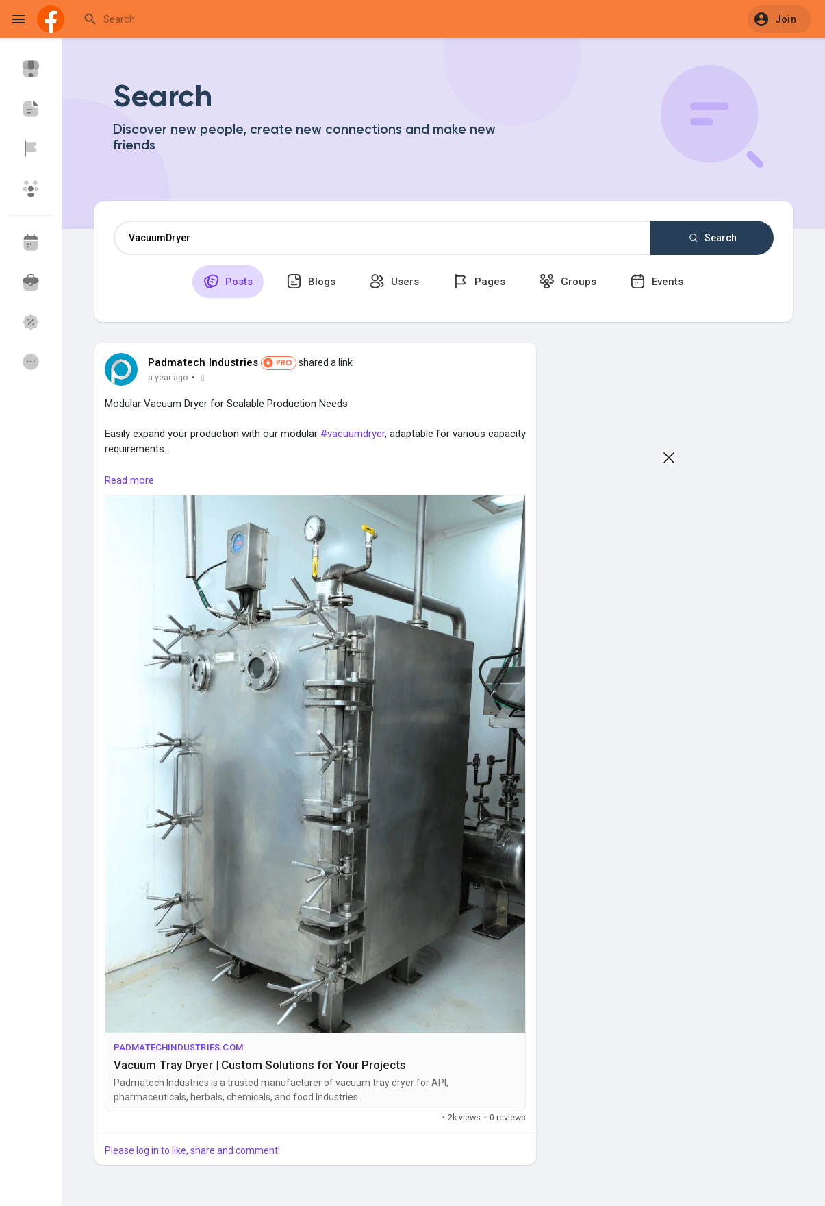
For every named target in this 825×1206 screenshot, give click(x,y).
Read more (129, 480)
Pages (479, 281)
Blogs (310, 281)
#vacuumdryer (352, 434)
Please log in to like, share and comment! (192, 1150)
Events (656, 281)
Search (712, 238)
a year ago (168, 377)
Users (394, 281)
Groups (567, 281)
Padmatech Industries (203, 362)
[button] (779, 19)
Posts (228, 281)
